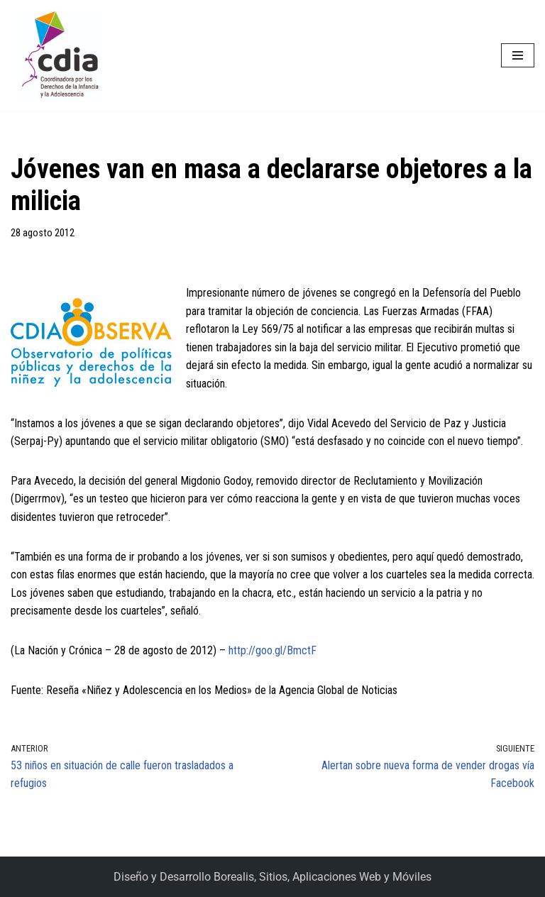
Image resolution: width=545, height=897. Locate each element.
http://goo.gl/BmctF (272, 650)
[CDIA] (57, 55)
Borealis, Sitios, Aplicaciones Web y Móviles (322, 877)
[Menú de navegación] (517, 55)
